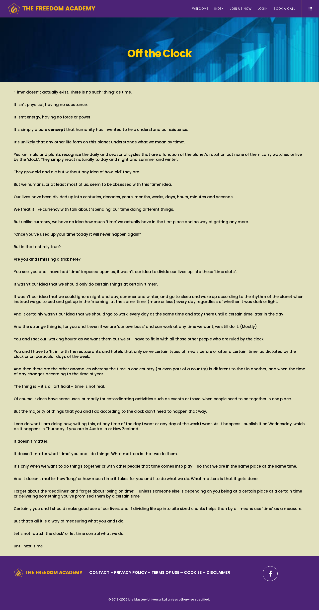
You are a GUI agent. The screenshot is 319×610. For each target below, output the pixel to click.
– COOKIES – (193, 572)
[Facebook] (270, 573)
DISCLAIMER (218, 572)
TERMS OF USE (165, 572)
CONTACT (99, 572)
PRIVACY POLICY (131, 572)
